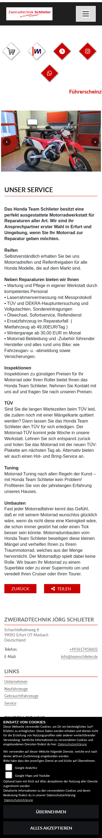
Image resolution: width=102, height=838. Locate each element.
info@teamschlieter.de (79, 656)
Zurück (20, 588)
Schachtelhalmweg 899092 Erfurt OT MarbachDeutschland (26, 634)
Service (10, 703)
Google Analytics (26, 767)
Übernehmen (51, 811)
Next (95, 142)
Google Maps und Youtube (32, 775)
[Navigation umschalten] (86, 14)
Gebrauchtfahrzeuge (21, 696)
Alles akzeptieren (51, 827)
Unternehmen (15, 681)
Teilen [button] (61, 588)
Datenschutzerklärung (72, 744)
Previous (7, 142)
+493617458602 (83, 649)
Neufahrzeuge (16, 688)
